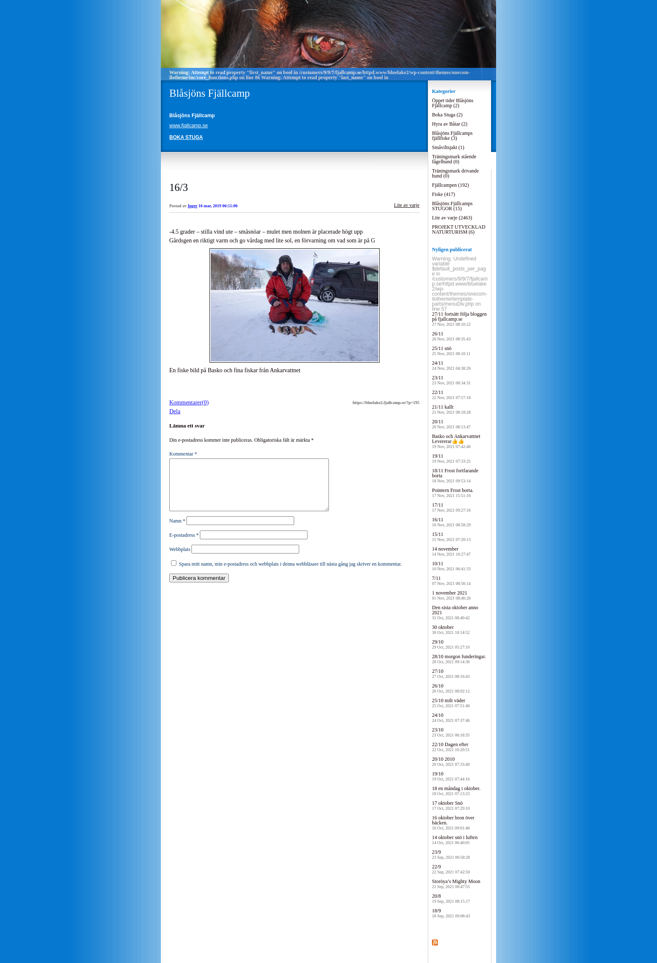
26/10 (451, 688)
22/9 (451, 869)
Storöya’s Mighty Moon (456, 883)
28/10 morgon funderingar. (459, 659)
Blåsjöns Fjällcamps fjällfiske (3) (452, 135)
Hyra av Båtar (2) (449, 124)
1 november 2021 (451, 595)
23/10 (451, 732)
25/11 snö (451, 350)
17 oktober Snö (451, 805)
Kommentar (183, 454)
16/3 (178, 187)
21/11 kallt (451, 409)
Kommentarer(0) (189, 402)
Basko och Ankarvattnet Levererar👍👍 (456, 441)
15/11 (451, 536)
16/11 (451, 522)
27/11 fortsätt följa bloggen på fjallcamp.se (459, 319)
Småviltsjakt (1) (448, 147)
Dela (174, 411)
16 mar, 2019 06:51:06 (218, 205)
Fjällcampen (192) (450, 185)
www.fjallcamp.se (188, 126)
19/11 (451, 458)
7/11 (451, 580)
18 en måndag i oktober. (456, 790)
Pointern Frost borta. (452, 492)
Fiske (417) (443, 194)
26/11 (451, 336)
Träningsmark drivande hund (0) (455, 173)
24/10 (451, 717)
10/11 (451, 566)
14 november (451, 551)
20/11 (451, 424)
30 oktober (451, 629)
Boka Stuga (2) (447, 115)
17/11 (451, 507)
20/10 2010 (451, 761)
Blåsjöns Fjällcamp (209, 93)
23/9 (451, 854)
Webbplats (179, 559)
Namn (177, 531)
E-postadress (184, 545)
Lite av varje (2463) (452, 218)
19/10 (451, 776)
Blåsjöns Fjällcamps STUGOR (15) (452, 206)
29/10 (451, 644)
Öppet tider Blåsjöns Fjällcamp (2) (452, 103)
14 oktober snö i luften (455, 839)
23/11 (451, 380)
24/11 (451, 365)
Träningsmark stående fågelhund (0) (454, 159)
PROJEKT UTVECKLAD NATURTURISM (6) (458, 229)
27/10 (451, 673)
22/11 (451, 394)
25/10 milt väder (451, 703)
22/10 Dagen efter (451, 747)
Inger (192, 205)
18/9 (451, 913)
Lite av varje (406, 205)
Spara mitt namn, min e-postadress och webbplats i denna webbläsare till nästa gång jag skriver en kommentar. (290, 574)
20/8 (451, 898)
